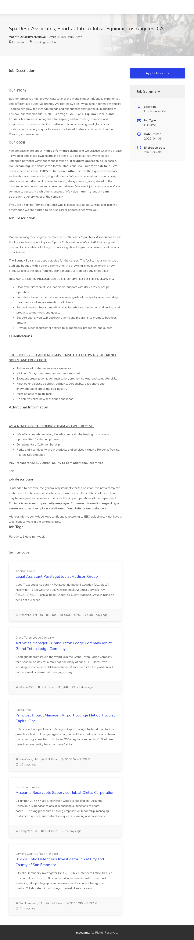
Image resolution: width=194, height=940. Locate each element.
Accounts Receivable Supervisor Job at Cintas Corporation (65, 792)
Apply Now (158, 73)
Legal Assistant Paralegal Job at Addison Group (57, 576)
